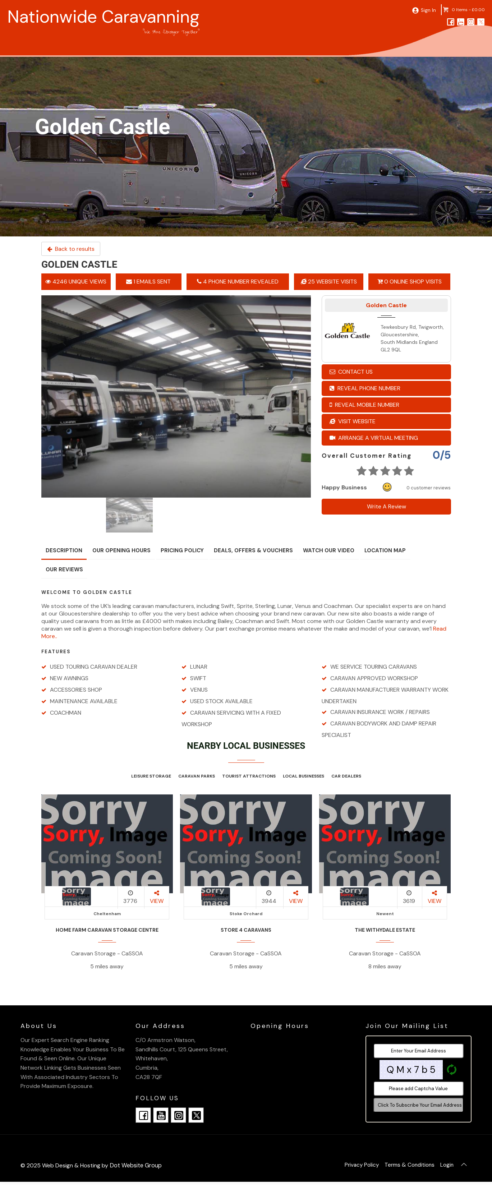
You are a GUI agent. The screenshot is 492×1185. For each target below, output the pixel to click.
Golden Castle (386, 305)
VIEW (157, 897)
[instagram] (470, 21)
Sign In (426, 9)
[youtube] (460, 21)
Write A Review (386, 506)
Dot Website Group (135, 1165)
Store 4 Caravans (246, 930)
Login (444, 1167)
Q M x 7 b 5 (411, 1070)
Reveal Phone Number (365, 388)
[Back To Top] (463, 1167)
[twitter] (480, 21)
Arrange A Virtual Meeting (374, 438)
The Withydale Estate (385, 930)
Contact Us (351, 371)
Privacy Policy (353, 1167)
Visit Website (353, 421)
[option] (176, 396)
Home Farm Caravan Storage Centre (107, 930)
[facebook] (450, 21)
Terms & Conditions (404, 1167)
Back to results (71, 249)
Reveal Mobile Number (364, 405)
